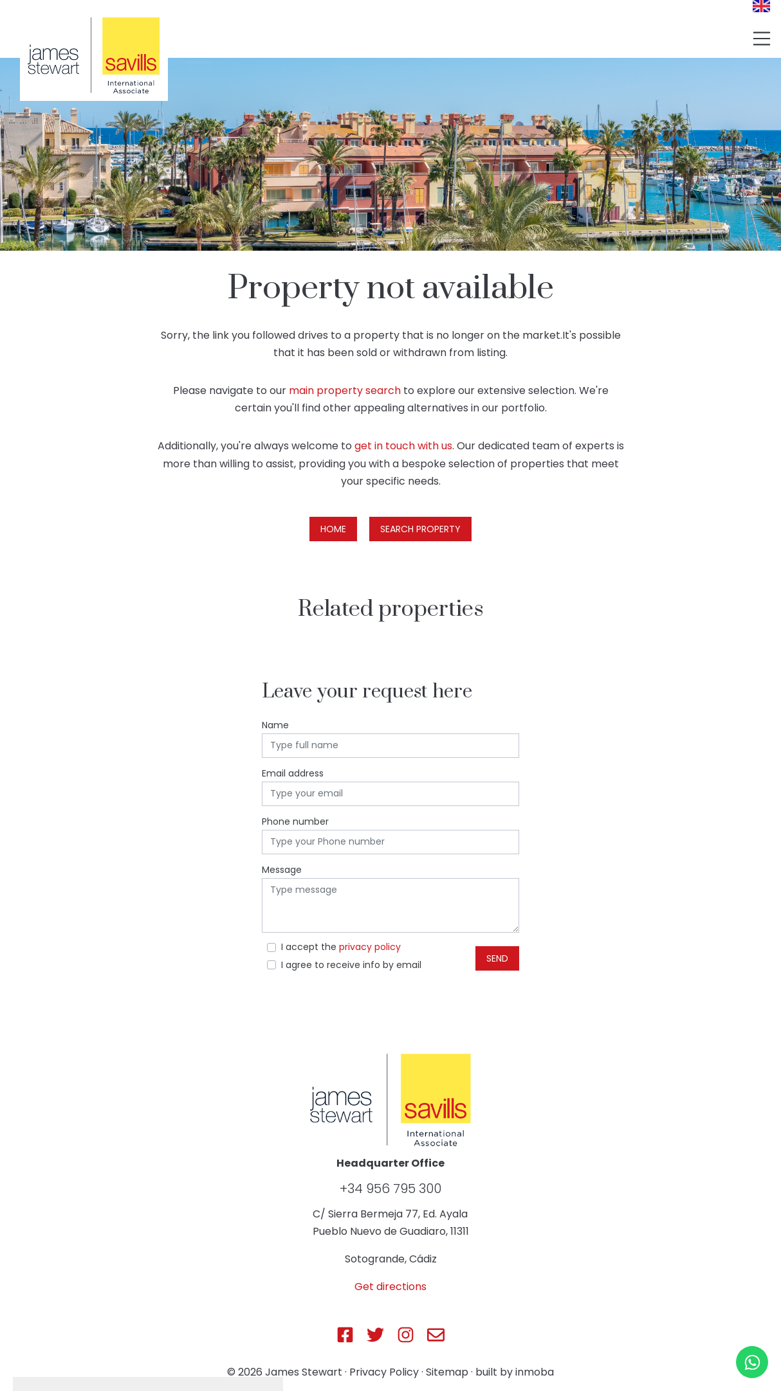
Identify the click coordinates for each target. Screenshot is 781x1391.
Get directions (390, 1286)
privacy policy (370, 946)
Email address (293, 773)
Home (333, 529)
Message (282, 869)
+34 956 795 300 (390, 1188)
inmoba (534, 1372)
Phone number (295, 821)
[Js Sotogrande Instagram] (405, 1334)
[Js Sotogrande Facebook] (345, 1334)
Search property (420, 529)
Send (497, 958)
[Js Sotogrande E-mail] (436, 1334)
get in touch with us (403, 445)
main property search (345, 390)
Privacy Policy (384, 1372)
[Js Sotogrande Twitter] (375, 1334)
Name (275, 725)
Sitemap (447, 1372)
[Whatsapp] (752, 1362)
